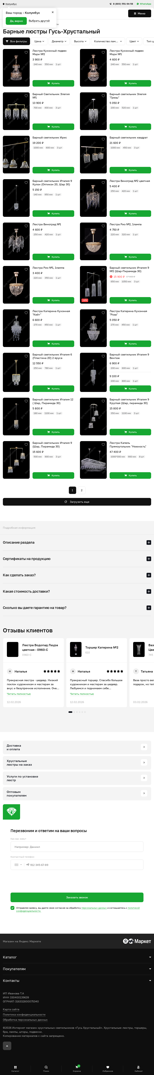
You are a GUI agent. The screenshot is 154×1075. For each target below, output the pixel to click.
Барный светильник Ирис (50, 137)
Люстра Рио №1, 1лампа (48, 267)
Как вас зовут (18, 839)
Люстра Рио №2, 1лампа (126, 224)
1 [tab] (70, 712)
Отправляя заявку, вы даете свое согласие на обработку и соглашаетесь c (78, 909)
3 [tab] (77, 712)
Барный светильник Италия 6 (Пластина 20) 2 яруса (52, 356)
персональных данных (94, 907)
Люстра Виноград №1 (47, 224)
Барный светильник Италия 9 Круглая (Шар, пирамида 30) (129, 401)
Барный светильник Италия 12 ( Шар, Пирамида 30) (53, 401)
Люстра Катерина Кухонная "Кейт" (51, 312)
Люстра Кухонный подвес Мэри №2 (50, 52)
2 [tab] (74, 712)
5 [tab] (82, 712)
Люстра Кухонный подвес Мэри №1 (127, 52)
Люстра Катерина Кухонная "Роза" (128, 312)
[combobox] (20, 865)
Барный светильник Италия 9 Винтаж (129, 356)
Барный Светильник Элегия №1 (51, 95)
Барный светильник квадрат (129, 137)
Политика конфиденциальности (24, 1014)
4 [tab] (79, 712)
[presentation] (40, 888)
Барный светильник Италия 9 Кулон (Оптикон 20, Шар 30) (52, 182)
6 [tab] (85, 712)
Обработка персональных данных (25, 1019)
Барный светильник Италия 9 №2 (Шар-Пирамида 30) (129, 269)
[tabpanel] (33, 672)
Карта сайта (11, 1009)
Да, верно (16, 20)
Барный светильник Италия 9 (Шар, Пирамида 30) (52, 444)
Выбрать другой (39, 20)
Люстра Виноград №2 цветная (130, 180)
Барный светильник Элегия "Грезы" (128, 95)
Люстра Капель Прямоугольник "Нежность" (128, 444)
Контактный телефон (22, 857)
